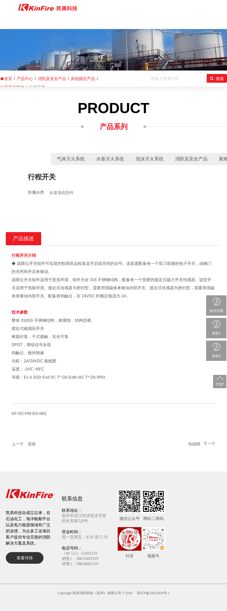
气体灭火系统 (71, 158)
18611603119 (87, 558)
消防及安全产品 (191, 158)
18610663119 (87, 564)
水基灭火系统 (110, 158)
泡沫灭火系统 (150, 158)
